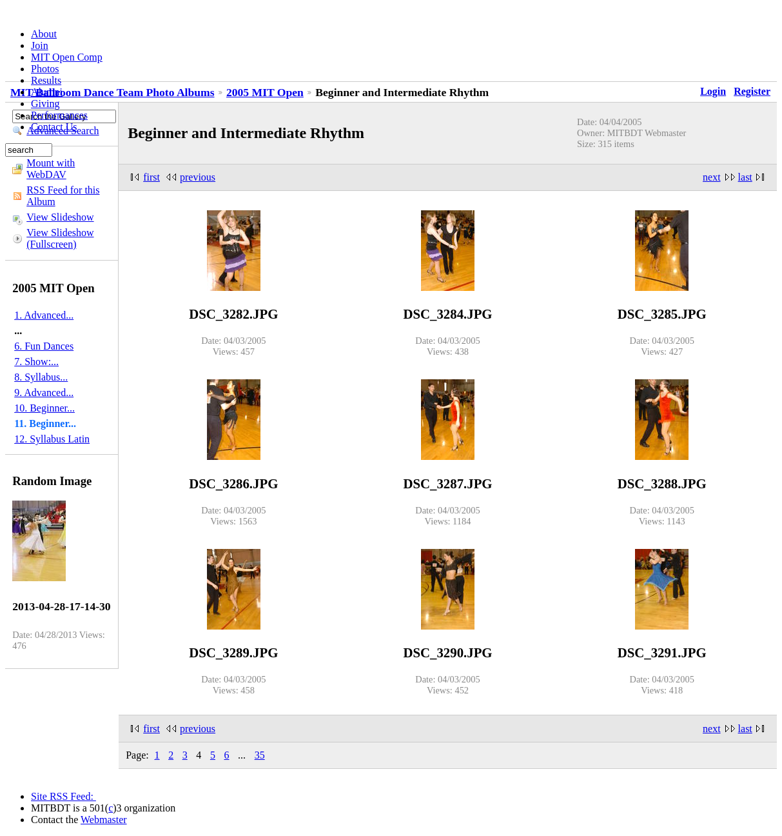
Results (46, 80)
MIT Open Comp (67, 57)
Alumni (47, 91)
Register (752, 91)
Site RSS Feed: (63, 796)
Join (39, 45)
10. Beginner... (44, 408)
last (745, 177)
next (712, 177)
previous (197, 177)
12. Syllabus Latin (52, 438)
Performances (59, 115)
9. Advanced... (43, 392)
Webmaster (104, 819)
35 (260, 755)
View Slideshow (59, 217)
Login (713, 91)
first (151, 177)
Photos (45, 68)
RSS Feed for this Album (62, 195)
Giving (45, 103)
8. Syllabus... (41, 377)
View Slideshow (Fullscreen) (59, 238)
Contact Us (54, 126)
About (44, 33)
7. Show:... (36, 361)
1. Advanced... (43, 315)
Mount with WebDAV (50, 168)
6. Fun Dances (43, 346)
